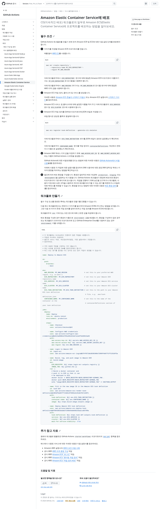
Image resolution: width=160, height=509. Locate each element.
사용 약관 (60, 501)
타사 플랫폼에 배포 (71, 11)
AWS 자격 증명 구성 (60, 451)
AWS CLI (55, 53)
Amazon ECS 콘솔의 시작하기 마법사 (70, 97)
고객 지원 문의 (86, 486)
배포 (61, 11)
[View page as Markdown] (141, 19)
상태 (78, 501)
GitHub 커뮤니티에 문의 (89, 482)
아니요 (54, 483)
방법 (55, 11)
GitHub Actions (11, 14)
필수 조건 (48, 36)
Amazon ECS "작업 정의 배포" (64, 460)
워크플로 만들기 (52, 196)
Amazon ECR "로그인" (61, 454)
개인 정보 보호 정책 (46, 487)
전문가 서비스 (95, 501)
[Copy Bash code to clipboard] (117, 59)
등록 (154, 3)
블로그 (104, 501)
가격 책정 (85, 501)
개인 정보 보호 (70, 501)
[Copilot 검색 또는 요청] (80, 3)
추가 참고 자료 (51, 430)
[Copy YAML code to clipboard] (117, 229)
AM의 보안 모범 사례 (71, 448)
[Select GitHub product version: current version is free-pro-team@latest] (33, 3)
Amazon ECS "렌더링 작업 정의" (65, 457)
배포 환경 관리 (110, 185)
